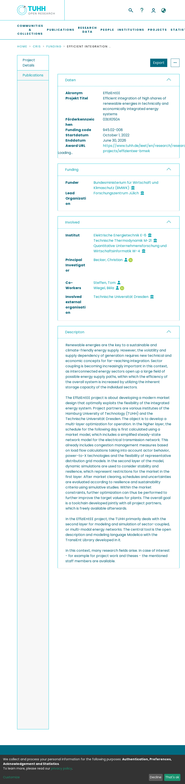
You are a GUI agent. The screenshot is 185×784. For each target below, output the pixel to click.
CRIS (37, 47)
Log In (153, 10)
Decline (155, 777)
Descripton (74, 349)
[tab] (118, 80)
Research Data (87, 30)
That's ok (172, 777)
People (107, 30)
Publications (60, 30)
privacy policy (61, 768)
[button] (163, 10)
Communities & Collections (30, 30)
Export (137, 62)
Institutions (131, 30)
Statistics (157, 62)
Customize (11, 777)
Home (22, 47)
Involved (72, 239)
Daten (70, 80)
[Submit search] (130, 9)
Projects (157, 30)
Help (142, 10)
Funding (54, 47)
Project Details (29, 63)
